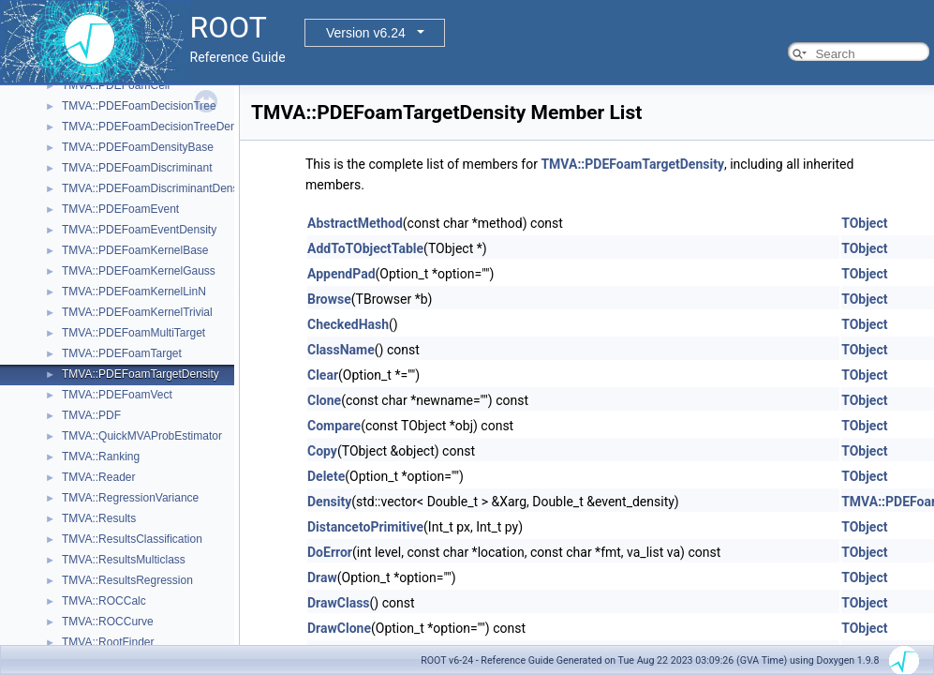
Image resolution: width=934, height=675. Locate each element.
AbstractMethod (355, 223)
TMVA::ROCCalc (104, 601)
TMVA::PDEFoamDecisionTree (139, 105)
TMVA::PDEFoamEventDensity (139, 229)
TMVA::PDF (91, 415)
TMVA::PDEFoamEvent (120, 209)
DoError (329, 552)
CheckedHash (348, 324)
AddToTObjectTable (365, 248)
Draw (322, 577)
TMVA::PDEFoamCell (116, 85)
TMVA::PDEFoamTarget (122, 353)
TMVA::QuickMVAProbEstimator (142, 435)
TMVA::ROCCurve (108, 621)
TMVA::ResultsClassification (132, 539)
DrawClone (339, 628)
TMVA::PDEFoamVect (117, 394)
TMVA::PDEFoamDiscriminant (137, 167)
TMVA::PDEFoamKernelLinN (134, 291)
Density (329, 501)
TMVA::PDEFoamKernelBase (135, 250)
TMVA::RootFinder (108, 642)
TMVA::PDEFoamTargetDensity (140, 374)
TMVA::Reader (98, 477)
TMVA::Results (99, 518)
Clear (322, 375)
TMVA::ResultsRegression (127, 580)
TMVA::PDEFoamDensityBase (138, 147)
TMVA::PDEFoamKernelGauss (138, 271)
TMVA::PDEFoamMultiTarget (133, 332)
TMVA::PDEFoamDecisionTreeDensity (158, 126)
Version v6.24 (366, 32)
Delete (326, 476)
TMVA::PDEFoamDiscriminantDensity (155, 188)
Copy (322, 450)
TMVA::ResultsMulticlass (123, 559)
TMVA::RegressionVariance (130, 497)
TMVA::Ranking (101, 456)
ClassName (341, 349)
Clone (324, 400)
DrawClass (338, 602)
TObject (864, 223)
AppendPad (341, 273)
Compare (334, 425)
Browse (329, 299)
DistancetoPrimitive (365, 526)
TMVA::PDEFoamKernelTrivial (137, 312)
